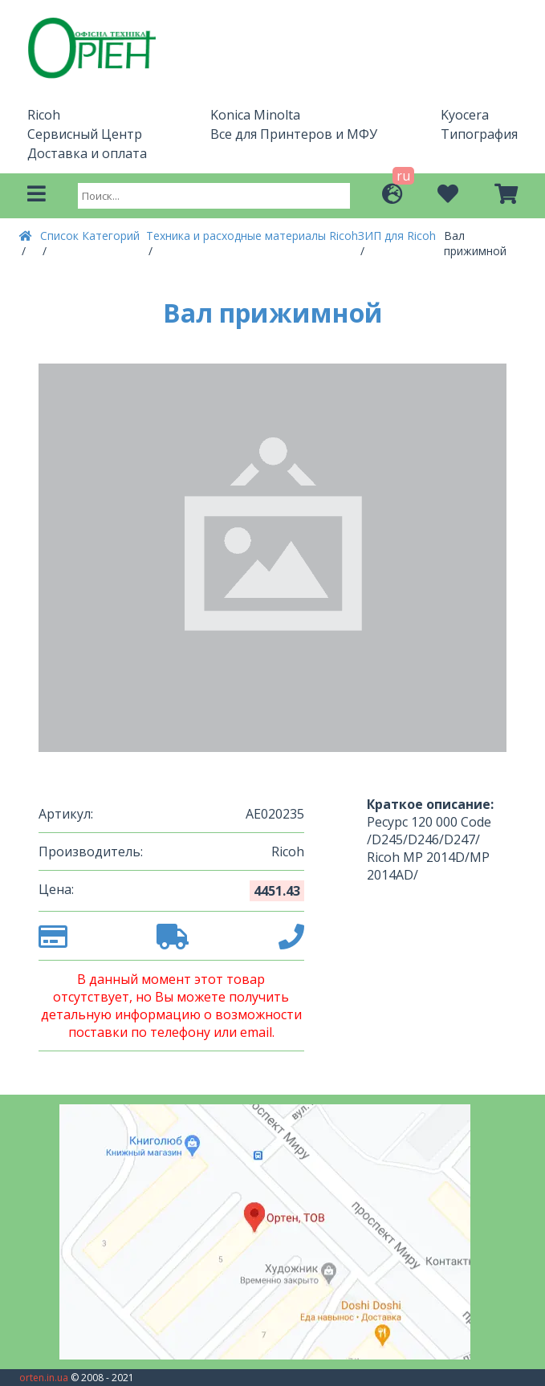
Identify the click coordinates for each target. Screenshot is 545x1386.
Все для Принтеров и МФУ (293, 134)
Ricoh (43, 115)
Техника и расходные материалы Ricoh (252, 235)
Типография (479, 134)
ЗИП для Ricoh (397, 235)
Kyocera (465, 115)
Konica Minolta (255, 115)
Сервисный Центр (84, 134)
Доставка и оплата (87, 153)
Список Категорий (90, 235)
